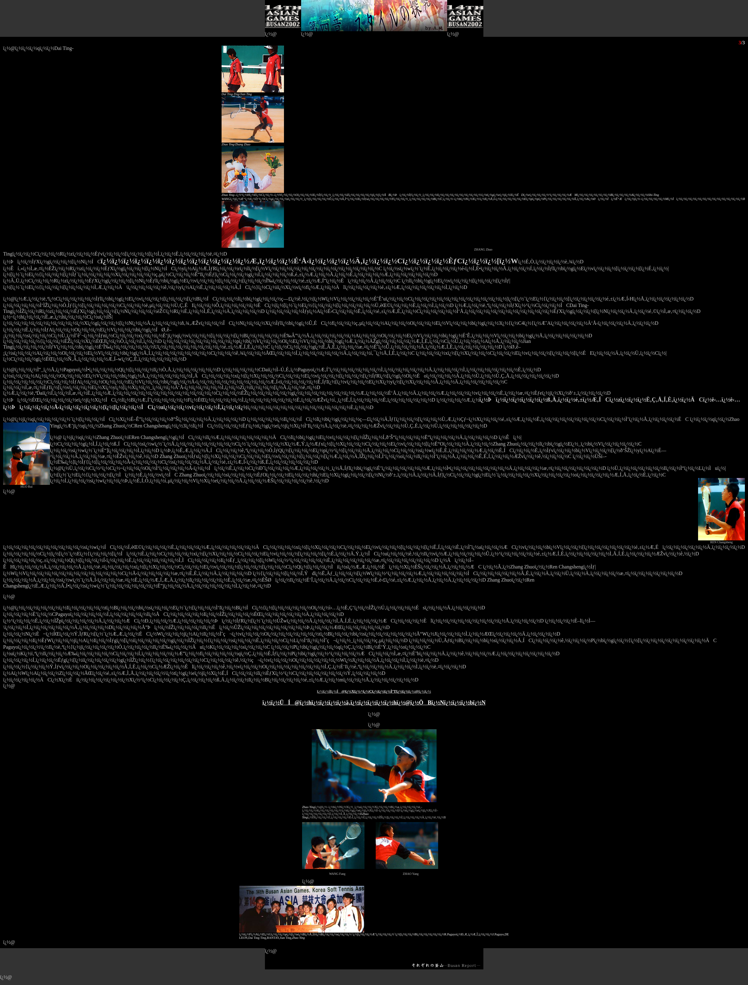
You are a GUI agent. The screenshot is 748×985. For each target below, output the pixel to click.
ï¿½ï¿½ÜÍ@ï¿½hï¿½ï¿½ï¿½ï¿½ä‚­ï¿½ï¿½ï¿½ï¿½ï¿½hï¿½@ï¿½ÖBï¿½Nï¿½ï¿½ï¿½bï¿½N (374, 703)
